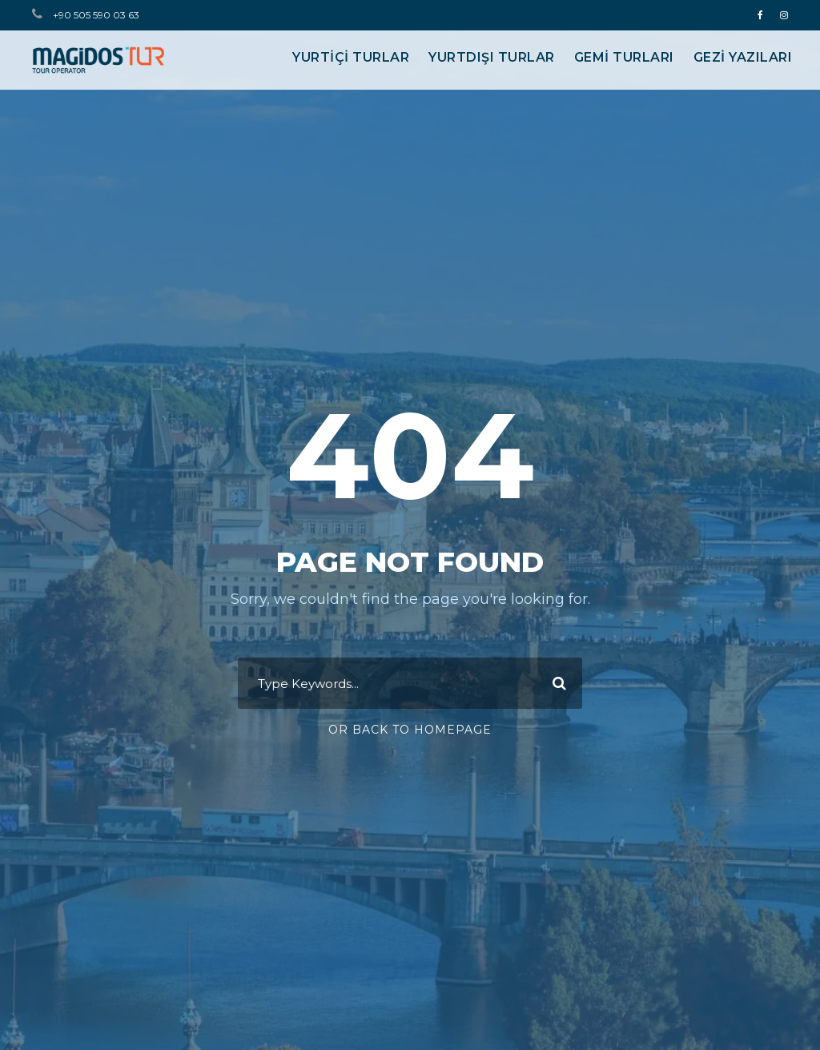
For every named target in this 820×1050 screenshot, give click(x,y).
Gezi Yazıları (743, 57)
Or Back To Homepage (410, 729)
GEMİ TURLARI (624, 57)
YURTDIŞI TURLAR (491, 57)
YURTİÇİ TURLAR (350, 57)
